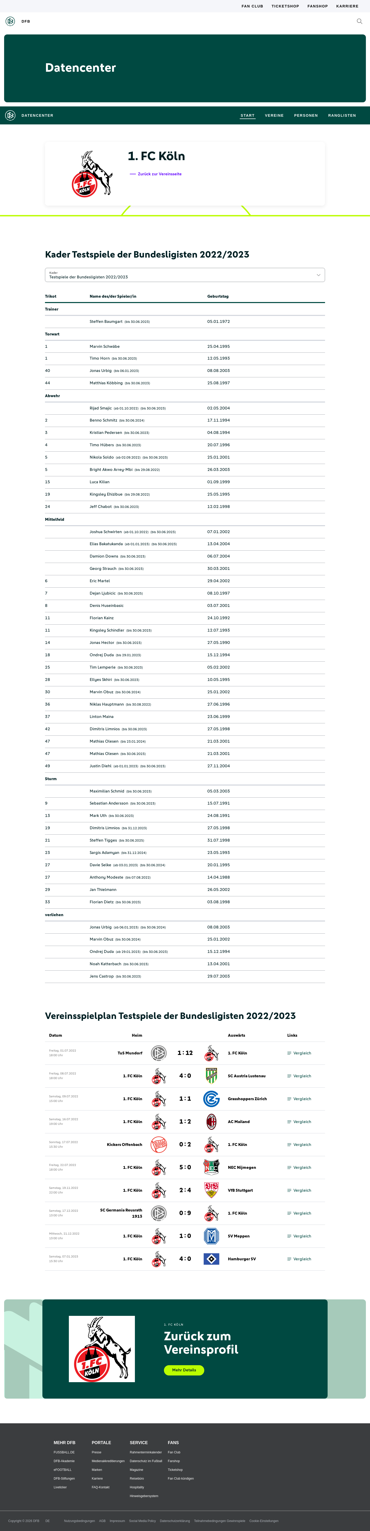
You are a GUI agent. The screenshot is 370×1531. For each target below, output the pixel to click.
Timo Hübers (102, 445)
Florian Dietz (102, 902)
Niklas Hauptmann (107, 704)
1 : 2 (185, 1122)
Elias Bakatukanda (106, 544)
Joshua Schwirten (106, 532)
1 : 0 (185, 1236)
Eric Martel (100, 581)
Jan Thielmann (103, 890)
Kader (53, 272)
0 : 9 (185, 1213)
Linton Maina (102, 717)
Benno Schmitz (103, 420)
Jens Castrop (102, 976)
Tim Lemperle (103, 667)
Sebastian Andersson (109, 803)
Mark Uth (98, 816)
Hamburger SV (242, 1259)
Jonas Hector (102, 643)
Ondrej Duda (102, 655)
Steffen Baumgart (106, 322)
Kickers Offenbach (124, 1145)
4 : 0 (185, 1076)
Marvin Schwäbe (105, 346)
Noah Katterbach (105, 964)
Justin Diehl (101, 766)
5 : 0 (185, 1167)
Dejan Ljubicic (103, 593)
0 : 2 (185, 1145)
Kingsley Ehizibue (106, 494)
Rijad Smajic (101, 408)
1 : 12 (185, 1053)
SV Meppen (239, 1236)
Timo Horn (100, 358)
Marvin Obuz (101, 692)
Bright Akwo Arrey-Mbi (111, 470)
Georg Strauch (103, 569)
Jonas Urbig (101, 371)
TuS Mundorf (130, 1053)
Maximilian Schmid (107, 791)
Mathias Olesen (104, 741)
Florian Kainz (102, 618)
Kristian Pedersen (106, 433)
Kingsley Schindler (107, 630)
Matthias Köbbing (106, 383)
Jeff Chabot (101, 507)
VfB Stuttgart (240, 1190)
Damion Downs (104, 556)
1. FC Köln (237, 1053)
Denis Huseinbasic (107, 606)
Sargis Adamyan (104, 853)
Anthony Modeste (106, 877)
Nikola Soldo (102, 457)
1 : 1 (185, 1099)
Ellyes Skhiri (101, 680)
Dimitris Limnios (105, 729)
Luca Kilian (99, 482)
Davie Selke (100, 865)
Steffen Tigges (103, 840)
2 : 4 (185, 1190)
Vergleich (299, 1053)
